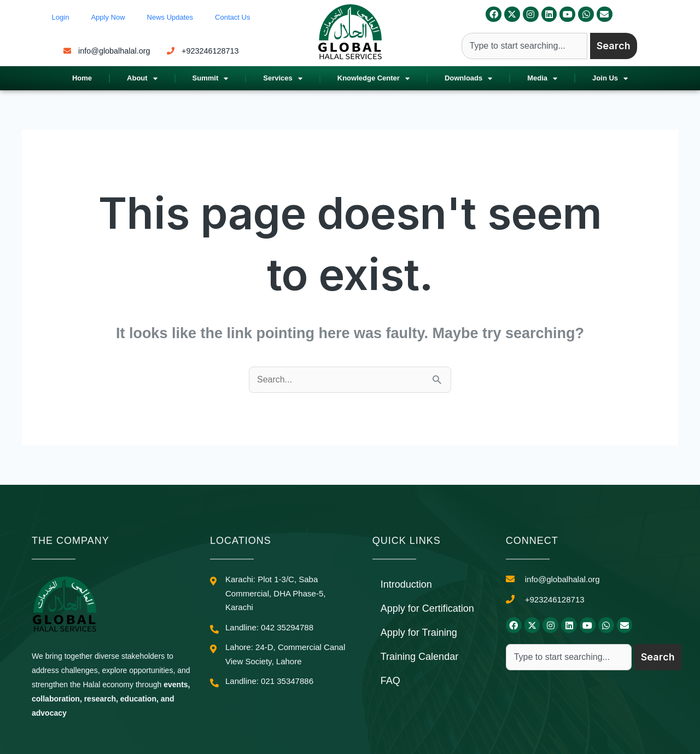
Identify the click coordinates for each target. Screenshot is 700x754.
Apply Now (108, 17)
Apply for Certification (427, 608)
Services (282, 78)
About (142, 78)
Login (60, 17)
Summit (210, 78)
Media (542, 78)
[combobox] (524, 46)
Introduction (406, 584)
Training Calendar (419, 656)
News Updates (170, 17)
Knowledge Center (373, 78)
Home (82, 78)
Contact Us (232, 17)
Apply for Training (419, 632)
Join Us (610, 78)
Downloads (468, 78)
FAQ (390, 680)
